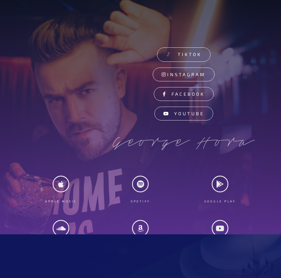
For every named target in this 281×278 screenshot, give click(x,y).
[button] (184, 54)
